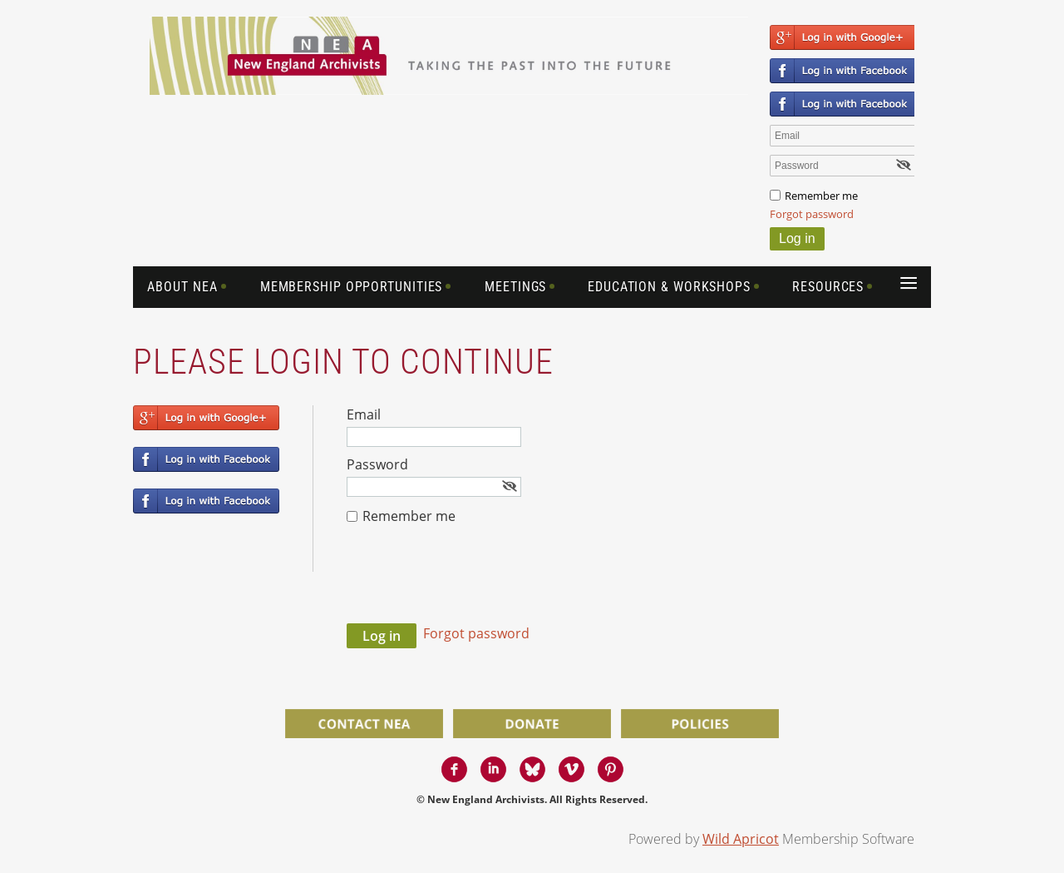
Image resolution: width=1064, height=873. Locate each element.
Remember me (821, 195)
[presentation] (473, 582)
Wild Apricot (740, 839)
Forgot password (812, 213)
